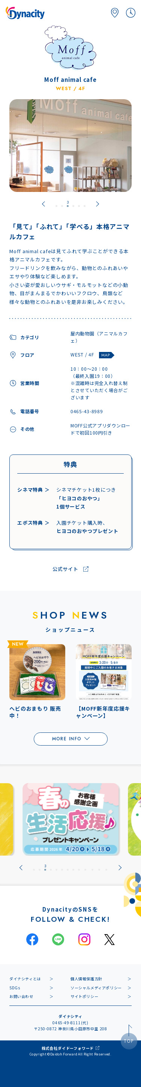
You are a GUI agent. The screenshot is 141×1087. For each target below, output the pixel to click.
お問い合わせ (21, 996)
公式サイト (65, 569)
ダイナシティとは (25, 978)
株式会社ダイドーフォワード (68, 1048)
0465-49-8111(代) (70, 1022)
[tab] (56, 204)
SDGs (14, 987)
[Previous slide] (43, 204)
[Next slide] (97, 204)
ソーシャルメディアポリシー (96, 987)
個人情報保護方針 (86, 978)
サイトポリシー (84, 996)
